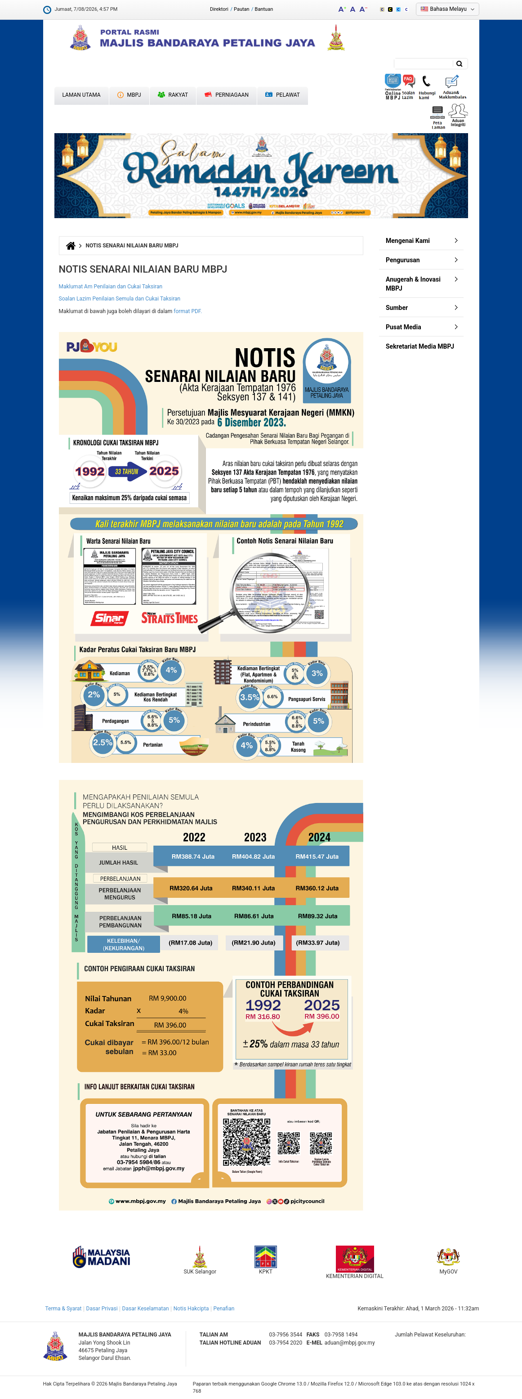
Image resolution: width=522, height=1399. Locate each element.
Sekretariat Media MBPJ (420, 346)
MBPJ (129, 95)
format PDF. (188, 311)
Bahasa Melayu (448, 9)
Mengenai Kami (408, 240)
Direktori (219, 9)
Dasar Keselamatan (145, 1308)
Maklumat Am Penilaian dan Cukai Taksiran (111, 286)
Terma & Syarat (63, 1308)
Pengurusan (403, 260)
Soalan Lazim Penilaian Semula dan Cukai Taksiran (120, 299)
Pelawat (282, 95)
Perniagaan (227, 95)
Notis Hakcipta (191, 1308)
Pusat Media (403, 327)
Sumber (397, 307)
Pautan (242, 9)
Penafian (224, 1308)
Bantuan (264, 9)
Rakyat (173, 95)
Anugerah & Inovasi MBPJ (413, 284)
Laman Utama (81, 95)
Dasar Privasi (102, 1308)
